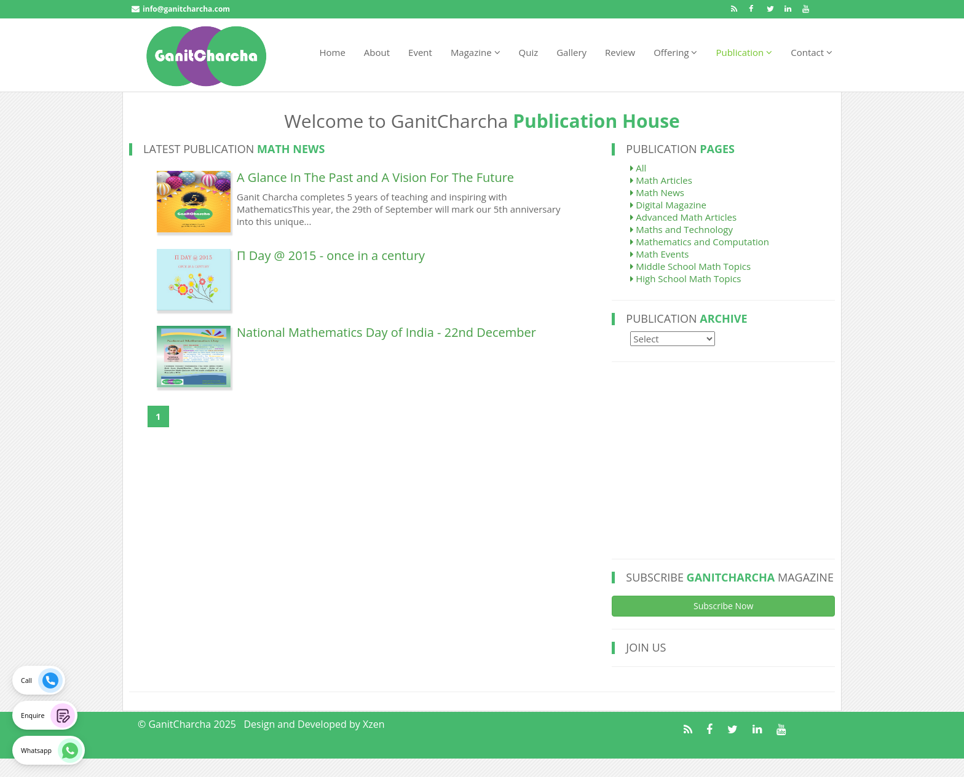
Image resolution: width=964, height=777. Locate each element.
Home (332, 52)
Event (420, 52)
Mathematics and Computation (699, 241)
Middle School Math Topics (690, 266)
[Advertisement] (722, 460)
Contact (811, 52)
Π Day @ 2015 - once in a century (331, 255)
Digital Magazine (668, 205)
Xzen (374, 724)
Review (620, 52)
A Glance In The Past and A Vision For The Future (375, 177)
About (377, 52)
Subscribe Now (723, 606)
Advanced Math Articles (683, 217)
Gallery (571, 52)
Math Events (659, 254)
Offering (675, 52)
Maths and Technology (681, 229)
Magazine (475, 52)
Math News (657, 192)
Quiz (529, 52)
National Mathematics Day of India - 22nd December (386, 332)
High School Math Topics (685, 278)
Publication (744, 52)
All (638, 168)
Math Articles (661, 180)
